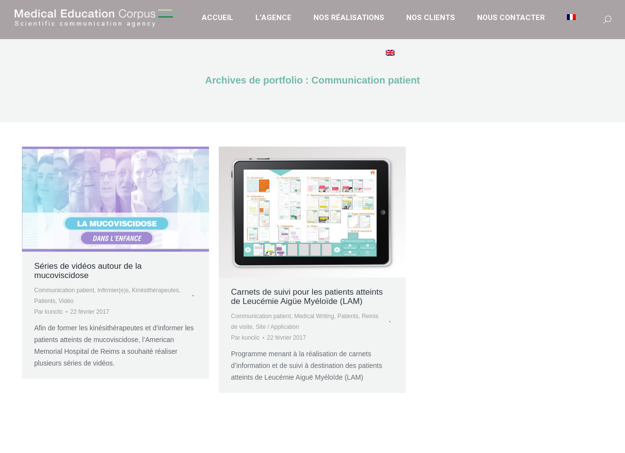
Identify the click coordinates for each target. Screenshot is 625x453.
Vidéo (66, 301)
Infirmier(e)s (112, 290)
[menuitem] (572, 18)
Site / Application (277, 327)
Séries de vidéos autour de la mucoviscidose (88, 270)
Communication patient (64, 290)
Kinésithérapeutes (155, 290)
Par (48, 311)
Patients (44, 301)
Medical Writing (314, 316)
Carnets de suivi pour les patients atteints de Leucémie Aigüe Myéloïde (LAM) (307, 296)
